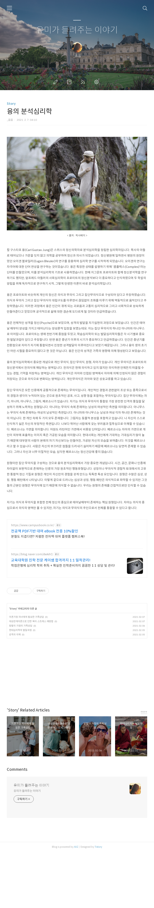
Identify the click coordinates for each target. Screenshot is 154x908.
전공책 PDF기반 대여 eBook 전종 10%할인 (44, 587)
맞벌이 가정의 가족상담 (20, 681)
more (144, 767)
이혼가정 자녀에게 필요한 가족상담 (26, 672)
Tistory (98, 902)
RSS (83, 82)
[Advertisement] (77, 159)
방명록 (70, 82)
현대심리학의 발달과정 (20, 686)
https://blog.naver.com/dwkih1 (32, 610)
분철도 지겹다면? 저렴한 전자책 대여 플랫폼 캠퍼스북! (48, 593)
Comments (17, 825)
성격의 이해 (15, 690)
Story (11, 104)
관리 (97, 82)
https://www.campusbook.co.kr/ (32, 581)
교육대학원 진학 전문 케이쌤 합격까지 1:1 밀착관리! (50, 616)
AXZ (76, 902)
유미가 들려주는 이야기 (77, 30)
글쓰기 (56, 82)
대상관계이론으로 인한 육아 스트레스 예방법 (31, 677)
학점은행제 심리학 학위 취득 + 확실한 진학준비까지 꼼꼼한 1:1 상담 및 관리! (63, 622)
